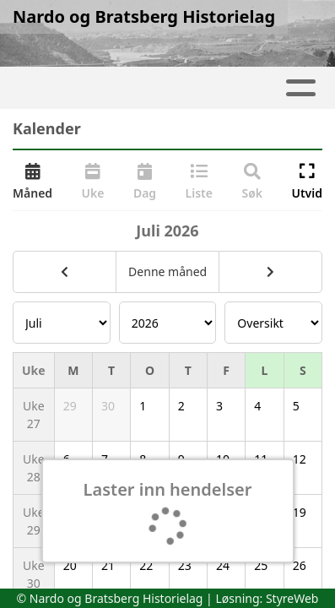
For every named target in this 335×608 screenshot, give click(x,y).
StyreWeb (292, 598)
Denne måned (167, 271)
